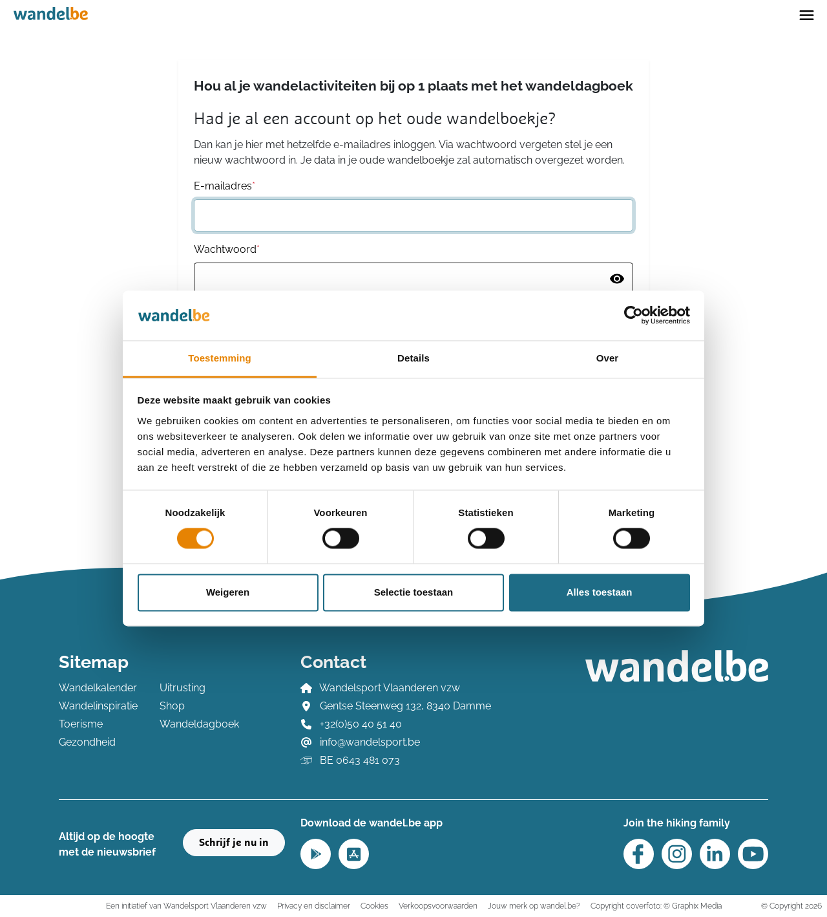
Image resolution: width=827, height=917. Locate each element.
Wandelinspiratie (98, 706)
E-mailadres (224, 186)
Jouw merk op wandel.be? (534, 906)
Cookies (374, 906)
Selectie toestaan (414, 592)
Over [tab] (607, 357)
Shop (172, 706)
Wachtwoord (227, 249)
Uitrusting (182, 688)
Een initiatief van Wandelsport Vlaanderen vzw (186, 906)
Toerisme (81, 724)
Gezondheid (87, 742)
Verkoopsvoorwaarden (438, 906)
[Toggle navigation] (806, 14)
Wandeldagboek (199, 724)
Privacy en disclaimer (313, 906)
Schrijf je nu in (234, 842)
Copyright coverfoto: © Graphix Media (656, 906)
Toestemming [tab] (219, 357)
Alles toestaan (600, 592)
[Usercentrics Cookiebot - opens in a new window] (633, 315)
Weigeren (227, 592)
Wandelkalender (98, 688)
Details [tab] (413, 357)
